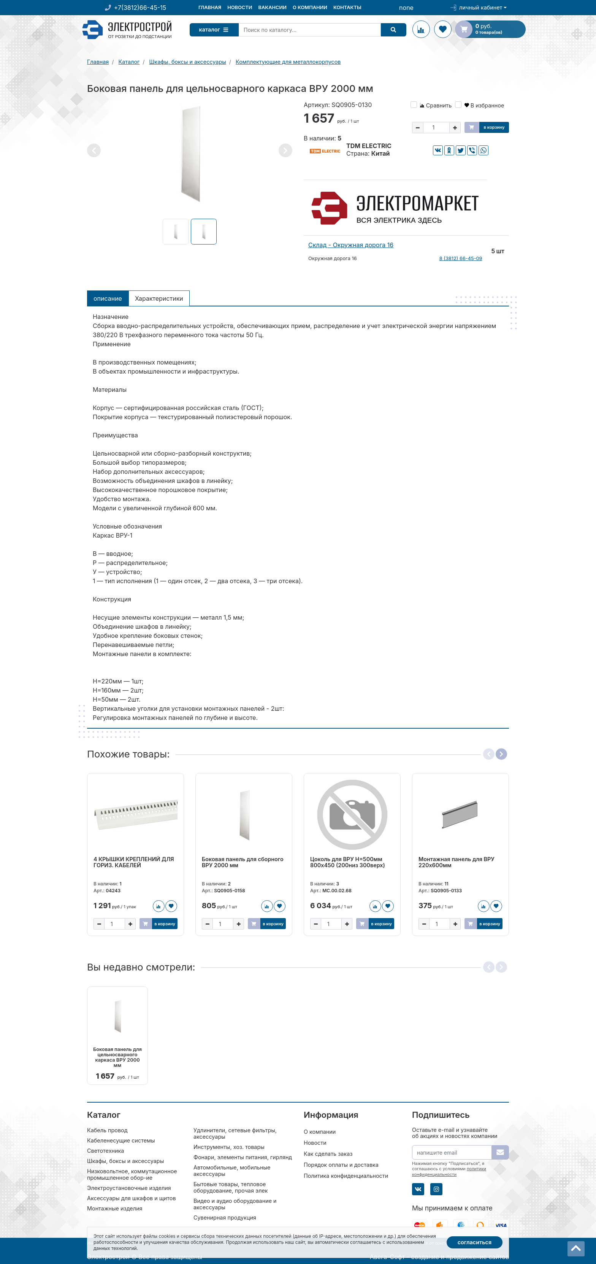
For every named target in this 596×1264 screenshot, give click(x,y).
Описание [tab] (108, 298)
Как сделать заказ (328, 1153)
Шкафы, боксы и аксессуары (125, 1160)
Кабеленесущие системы (121, 1140)
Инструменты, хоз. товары (229, 1146)
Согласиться (475, 1242)
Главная (209, 7)
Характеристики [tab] (159, 298)
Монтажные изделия (114, 1208)
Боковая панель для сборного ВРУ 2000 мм (243, 862)
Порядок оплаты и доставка (341, 1164)
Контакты (347, 7)
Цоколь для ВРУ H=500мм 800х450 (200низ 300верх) (347, 862)
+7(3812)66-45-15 (140, 7)
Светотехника (105, 1150)
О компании (310, 7)
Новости (239, 7)
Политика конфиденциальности (346, 1175)
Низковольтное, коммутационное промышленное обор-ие (132, 1174)
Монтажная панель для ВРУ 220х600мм (456, 862)
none (406, 7)
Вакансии (272, 7)
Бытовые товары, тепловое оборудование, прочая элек (230, 1186)
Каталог (216, 29)
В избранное (484, 105)
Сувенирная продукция (224, 1217)
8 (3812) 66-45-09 (460, 258)
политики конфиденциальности (449, 1171)
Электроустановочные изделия (129, 1187)
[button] (94, 150)
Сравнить (436, 105)
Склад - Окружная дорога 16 (350, 245)
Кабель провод (107, 1130)
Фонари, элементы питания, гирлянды (244, 1157)
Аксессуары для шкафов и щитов (131, 1198)
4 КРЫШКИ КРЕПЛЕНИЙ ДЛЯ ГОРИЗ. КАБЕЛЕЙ (134, 862)
